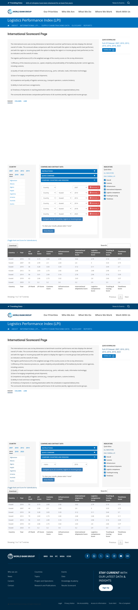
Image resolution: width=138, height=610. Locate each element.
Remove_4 (94, 208)
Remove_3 (94, 203)
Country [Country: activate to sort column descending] (12, 253)
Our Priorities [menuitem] (51, 11)
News (10, 572)
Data (63, 572)
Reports (88, 25)
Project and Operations (44, 576)
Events (64, 567)
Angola (12, 190)
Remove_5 (94, 214)
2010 (16, 171)
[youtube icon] (121, 551)
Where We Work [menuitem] (103, 11)
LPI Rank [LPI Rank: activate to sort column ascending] (28, 252)
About (15, 25)
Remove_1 (94, 193)
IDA (51, 552)
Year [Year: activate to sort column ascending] (20, 253)
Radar (10, 101)
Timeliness (109, 199)
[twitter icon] (101, 551)
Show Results (48, 231)
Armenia (12, 197)
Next (127, 295)
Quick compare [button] (48, 175)
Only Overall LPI (109, 176)
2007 (11, 171)
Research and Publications (45, 581)
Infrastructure (110, 186)
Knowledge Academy (69, 576)
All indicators (109, 173)
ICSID (69, 552)
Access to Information (98, 599)
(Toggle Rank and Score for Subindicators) (22, 240)
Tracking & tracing (112, 196)
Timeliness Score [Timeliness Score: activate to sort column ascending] (122, 252)
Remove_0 (94, 187)
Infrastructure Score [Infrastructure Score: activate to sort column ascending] (60, 252)
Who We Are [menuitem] (68, 11)
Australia (12, 201)
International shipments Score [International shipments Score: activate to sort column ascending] (77, 252)
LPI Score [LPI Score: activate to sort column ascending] (36, 252)
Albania (12, 184)
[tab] (69, 171)
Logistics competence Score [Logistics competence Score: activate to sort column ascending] (93, 252)
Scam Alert (112, 599)
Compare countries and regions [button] (55, 180)
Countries (38, 567)
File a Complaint (124, 599)
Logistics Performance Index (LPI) (34, 20)
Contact (11, 581)
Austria (12, 204)
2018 (16, 175)
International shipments (114, 189)
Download (109, 50)
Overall (108, 180)
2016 (11, 175)
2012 (22, 171)
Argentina (13, 194)
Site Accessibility (82, 599)
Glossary (76, 25)
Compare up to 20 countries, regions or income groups (62, 219)
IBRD (46, 552)
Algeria (12, 187)
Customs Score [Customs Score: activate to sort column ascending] (46, 252)
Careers (11, 576)
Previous (112, 295)
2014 (28, 171)
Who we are (12, 567)
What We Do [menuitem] (84, 11)
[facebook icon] (87, 551)
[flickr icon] (127, 551)
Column (18, 101)
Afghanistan (13, 180)
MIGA (62, 552)
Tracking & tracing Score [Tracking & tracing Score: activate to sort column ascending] (109, 252)
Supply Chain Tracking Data (56, 25)
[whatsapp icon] (94, 551)
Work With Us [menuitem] (123, 11)
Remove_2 (94, 198)
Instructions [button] (47, 171)
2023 (22, 175)
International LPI (29, 25)
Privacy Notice (69, 599)
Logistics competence (113, 193)
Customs (109, 183)
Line (25, 101)
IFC (56, 552)
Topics (37, 572)
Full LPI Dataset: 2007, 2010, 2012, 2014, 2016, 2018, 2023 (115, 44)
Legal (60, 599)
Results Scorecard (68, 581)
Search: (116, 245)
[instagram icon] (114, 551)
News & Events (118, 3)
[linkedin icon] (107, 551)
